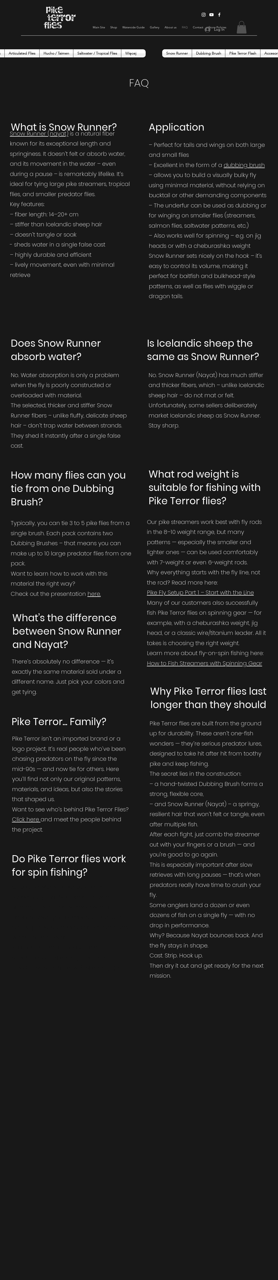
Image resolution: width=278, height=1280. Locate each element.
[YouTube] (211, 14)
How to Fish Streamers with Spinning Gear (204, 663)
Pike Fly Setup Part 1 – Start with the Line (200, 592)
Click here (26, 819)
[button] (241, 27)
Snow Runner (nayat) (39, 134)
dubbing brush (244, 165)
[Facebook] (219, 14)
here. (94, 594)
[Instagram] (203, 14)
